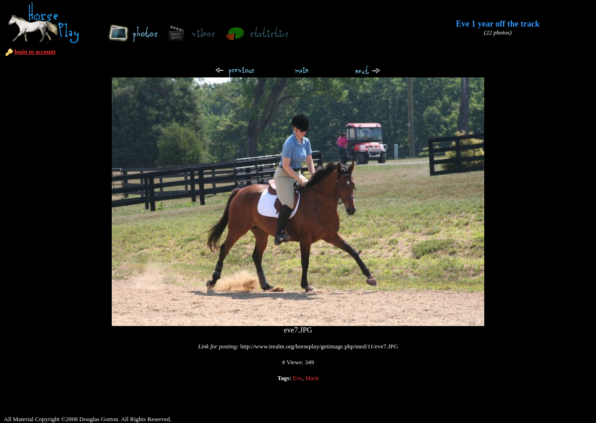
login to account (34, 51)
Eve (297, 377)
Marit (311, 377)
